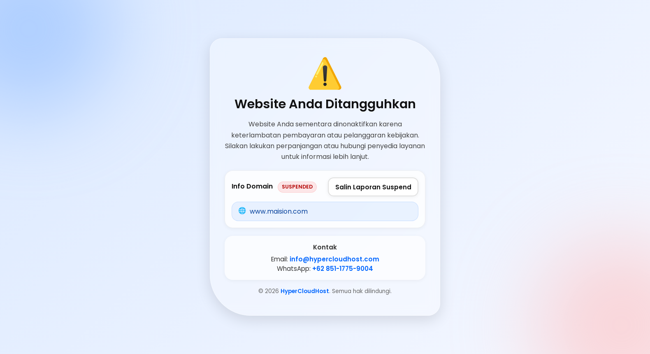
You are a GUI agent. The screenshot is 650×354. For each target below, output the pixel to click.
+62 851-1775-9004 (342, 268)
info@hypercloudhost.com (334, 259)
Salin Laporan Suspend (373, 187)
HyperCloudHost (305, 291)
